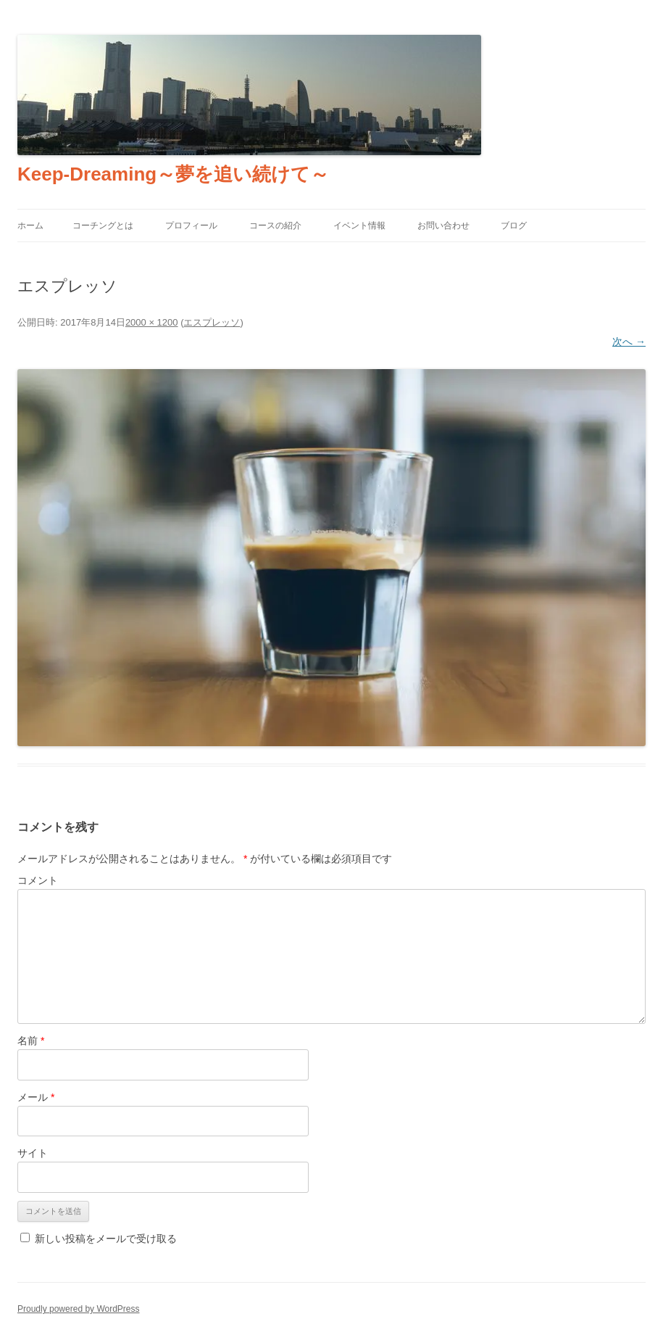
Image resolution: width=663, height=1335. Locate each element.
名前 (30, 1040)
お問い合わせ (443, 225)
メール (35, 1097)
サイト (32, 1153)
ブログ (514, 225)
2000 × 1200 (151, 322)
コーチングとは (102, 225)
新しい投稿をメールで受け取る (106, 1238)
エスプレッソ (211, 322)
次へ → (629, 341)
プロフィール (191, 225)
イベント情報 (359, 225)
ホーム (30, 225)
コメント (37, 880)
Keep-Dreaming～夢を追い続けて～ (173, 174)
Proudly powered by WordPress (78, 1309)
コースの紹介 (275, 225)
